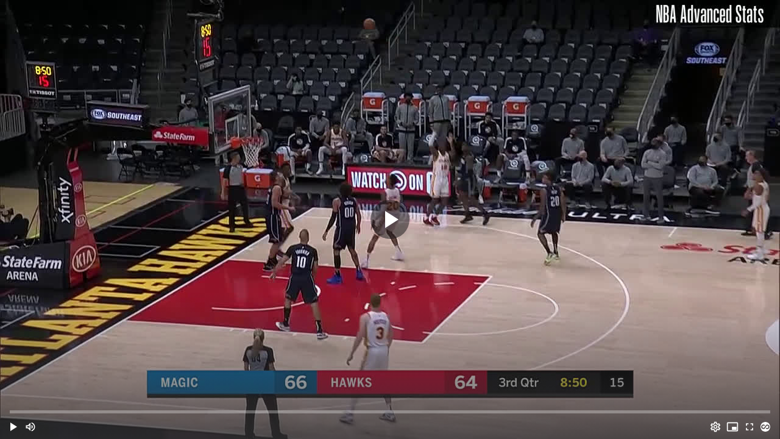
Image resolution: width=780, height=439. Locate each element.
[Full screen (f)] (749, 426)
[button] (13, 426)
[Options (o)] (715, 426)
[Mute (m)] (30, 426)
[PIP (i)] (732, 426)
